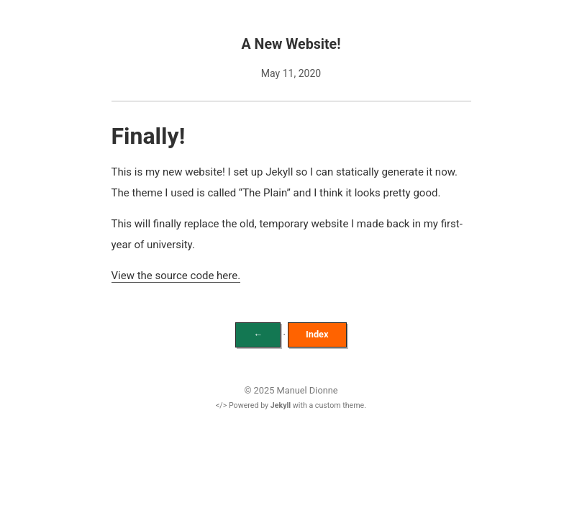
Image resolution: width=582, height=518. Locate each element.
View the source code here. (176, 275)
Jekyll (280, 405)
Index (317, 334)
